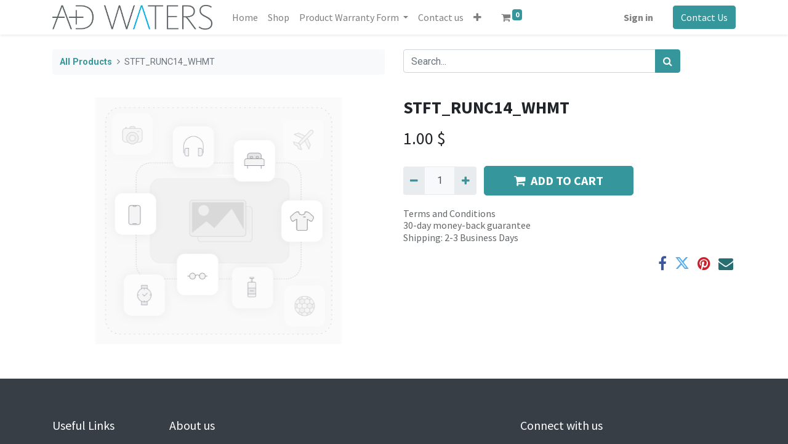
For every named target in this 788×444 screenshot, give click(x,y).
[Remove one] (414, 180)
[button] (477, 17)
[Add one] (465, 180)
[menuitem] (245, 17)
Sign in (638, 17)
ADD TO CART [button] (558, 180)
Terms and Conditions (449, 213)
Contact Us (704, 17)
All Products (86, 62)
